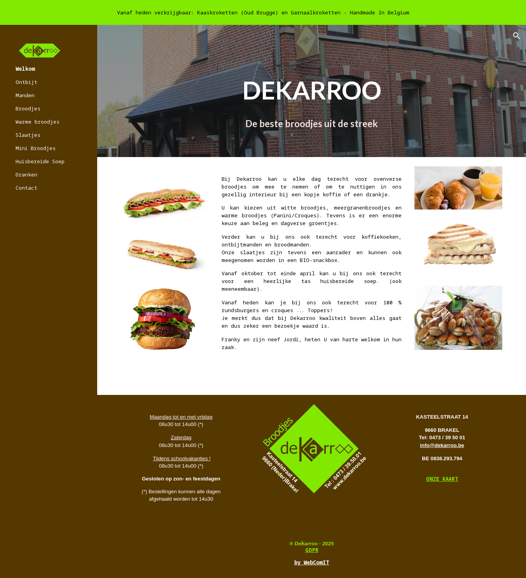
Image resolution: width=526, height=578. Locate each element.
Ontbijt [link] (26, 82)
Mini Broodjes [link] (36, 148)
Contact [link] (26, 187)
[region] (263, 12)
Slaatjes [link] (28, 134)
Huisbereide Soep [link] (40, 161)
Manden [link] (25, 95)
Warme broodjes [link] (37, 121)
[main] (311, 102)
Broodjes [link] (28, 108)
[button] (516, 35)
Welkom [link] (25, 68)
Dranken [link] (26, 174)
